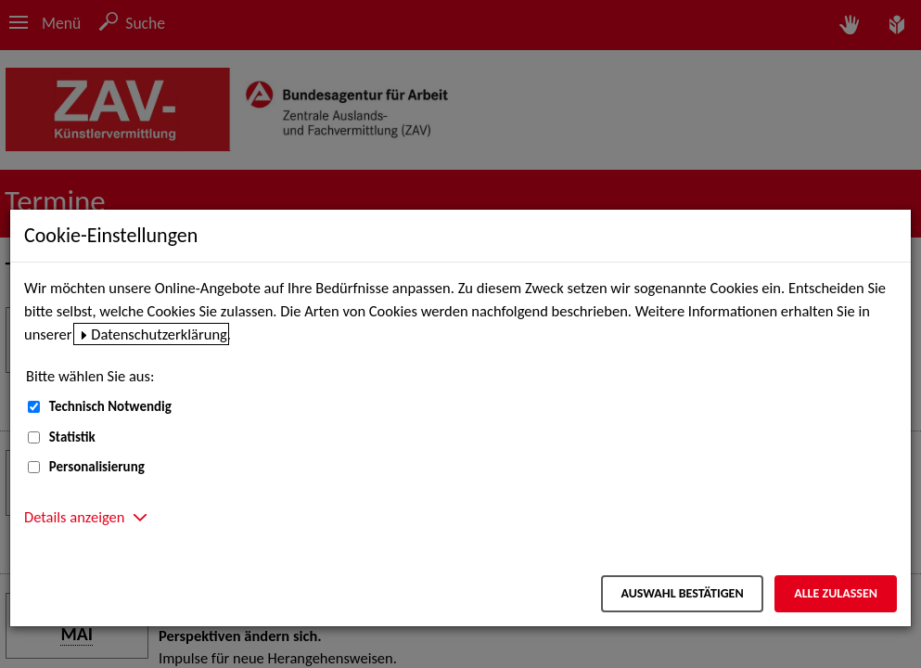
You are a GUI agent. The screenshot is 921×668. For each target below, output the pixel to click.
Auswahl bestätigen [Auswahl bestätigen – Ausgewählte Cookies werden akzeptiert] (681, 593)
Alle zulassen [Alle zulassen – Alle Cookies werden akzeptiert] (835, 593)
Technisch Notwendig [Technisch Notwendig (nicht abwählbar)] (110, 406)
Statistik (72, 437)
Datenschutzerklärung (159, 334)
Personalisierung (97, 466)
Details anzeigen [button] (74, 516)
